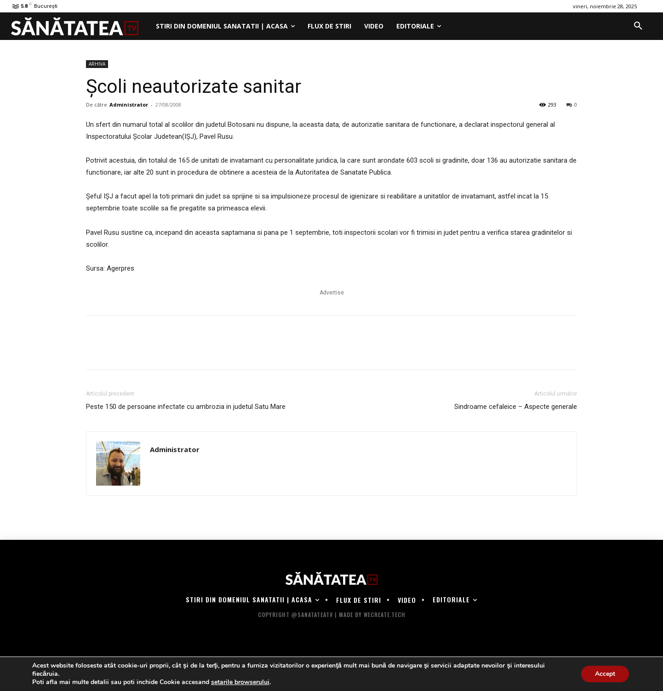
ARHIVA (97, 64)
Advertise (332, 292)
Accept (605, 673)
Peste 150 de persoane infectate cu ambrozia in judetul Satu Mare (186, 406)
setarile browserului (240, 682)
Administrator (128, 104)
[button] (638, 26)
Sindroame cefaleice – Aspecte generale (515, 406)
